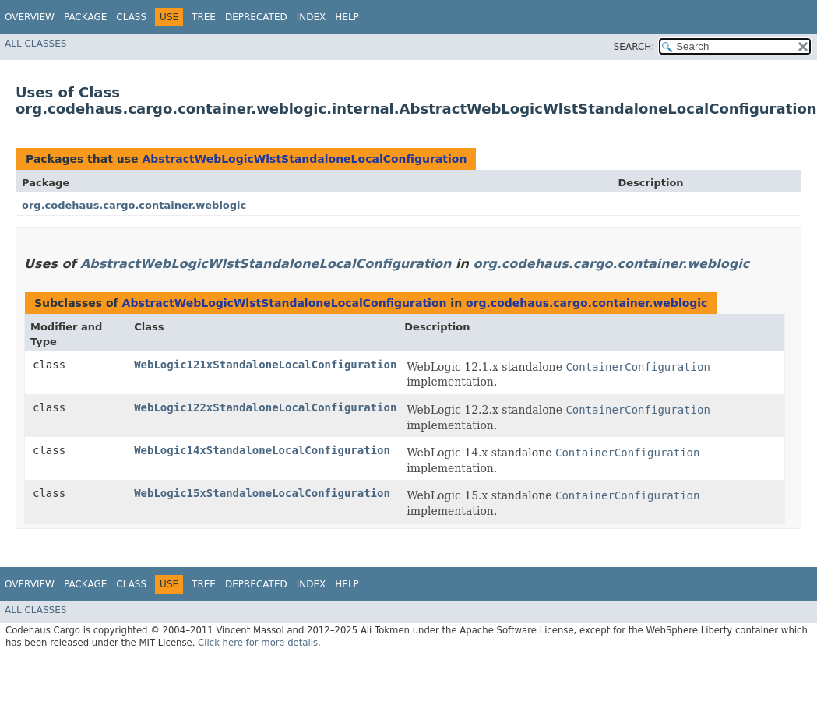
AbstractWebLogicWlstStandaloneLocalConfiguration (304, 159)
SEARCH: (634, 46)
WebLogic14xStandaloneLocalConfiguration (262, 450)
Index (311, 17)
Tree (204, 17)
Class (131, 17)
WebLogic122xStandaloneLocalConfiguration (265, 407)
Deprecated (256, 17)
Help (347, 17)
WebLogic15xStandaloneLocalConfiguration (262, 493)
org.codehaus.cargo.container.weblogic (134, 205)
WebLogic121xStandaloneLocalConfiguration (265, 364)
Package (85, 17)
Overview (30, 17)
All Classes (35, 43)
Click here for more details (258, 642)
